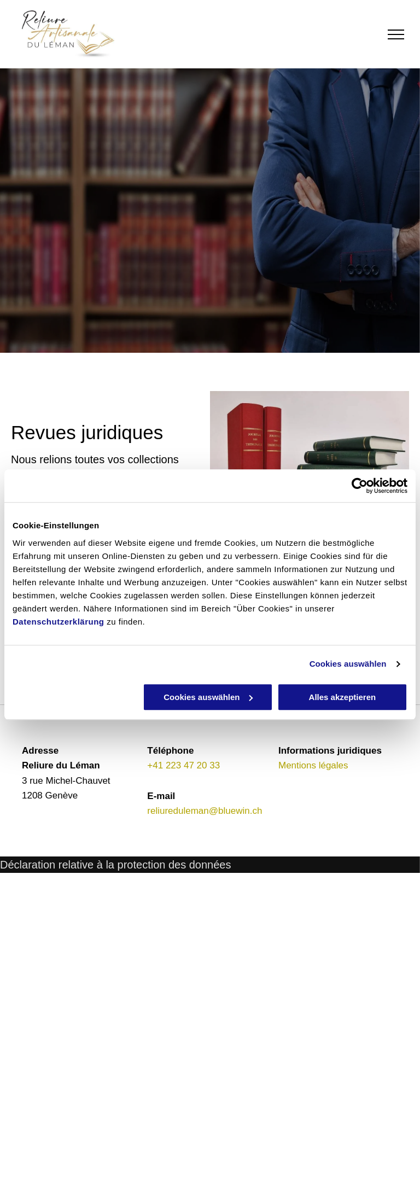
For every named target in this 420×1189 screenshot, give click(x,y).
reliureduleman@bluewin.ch (204, 811)
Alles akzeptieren (342, 697)
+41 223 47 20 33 (183, 765)
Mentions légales (313, 765)
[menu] (396, 34)
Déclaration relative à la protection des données (115, 865)
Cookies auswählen (348, 663)
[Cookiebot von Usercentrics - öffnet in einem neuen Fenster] (359, 485)
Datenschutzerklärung (58, 621)
